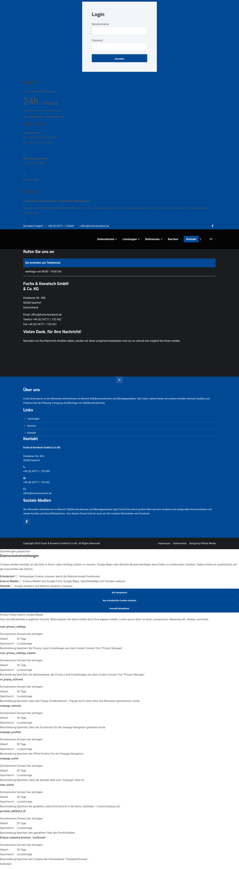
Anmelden (119, 59)
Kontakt (31, 432)
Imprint (21, 614)
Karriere (31, 425)
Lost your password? (45, 75)
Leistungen (33, 418)
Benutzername (100, 24)
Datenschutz (180, 543)
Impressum (164, 543)
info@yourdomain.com (36, 184)
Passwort (97, 40)
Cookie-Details (34, 614)
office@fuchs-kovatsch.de (94, 226)
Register (27, 75)
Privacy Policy (8, 614)
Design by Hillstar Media (202, 543)
